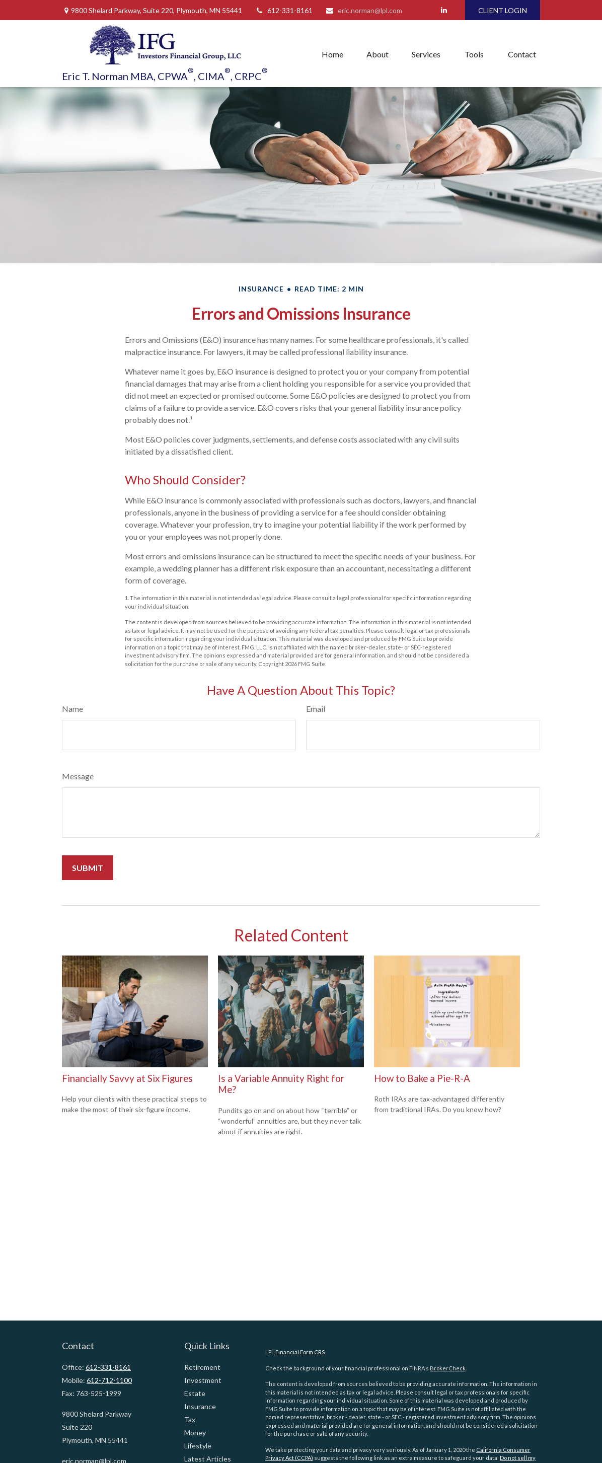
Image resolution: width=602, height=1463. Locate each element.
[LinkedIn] (443, 10)
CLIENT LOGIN (502, 10)
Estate (194, 1393)
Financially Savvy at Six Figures (127, 1078)
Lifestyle (197, 1445)
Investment (202, 1380)
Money (195, 1432)
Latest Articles (207, 1458)
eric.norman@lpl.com (363, 10)
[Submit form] (87, 867)
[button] (332, 53)
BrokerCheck (448, 1368)
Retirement (202, 1367)
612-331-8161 (284, 10)
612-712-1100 (109, 1380)
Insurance (200, 1406)
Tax (189, 1419)
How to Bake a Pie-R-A (422, 1078)
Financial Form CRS (300, 1352)
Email (315, 708)
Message (78, 776)
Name (72, 708)
